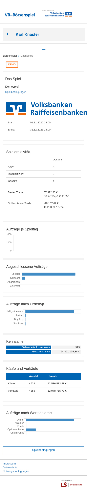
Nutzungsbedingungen (16, 471)
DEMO (12, 64)
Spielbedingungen (15, 91)
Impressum (9, 463)
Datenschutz (10, 467)
